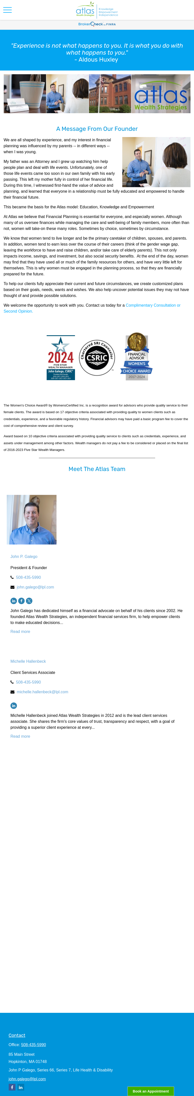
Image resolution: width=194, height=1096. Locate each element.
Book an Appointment (151, 1091)
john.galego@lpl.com (35, 587)
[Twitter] (29, 601)
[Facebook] (21, 601)
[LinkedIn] (13, 601)
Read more (20, 631)
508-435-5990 (28, 577)
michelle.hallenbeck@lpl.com (42, 692)
